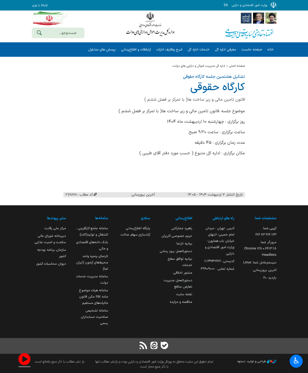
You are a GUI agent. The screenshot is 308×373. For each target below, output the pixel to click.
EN (226, 5)
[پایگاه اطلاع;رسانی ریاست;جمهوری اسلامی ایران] (258, 18)
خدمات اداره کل (199, 49)
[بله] (164, 346)
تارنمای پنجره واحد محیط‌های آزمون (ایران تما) (92, 262)
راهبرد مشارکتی (181, 228)
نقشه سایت (184, 294)
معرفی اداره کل (225, 49)
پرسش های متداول (102, 49)
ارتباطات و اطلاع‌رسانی (136, 49)
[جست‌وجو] (39, 33)
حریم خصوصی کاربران (176, 235)
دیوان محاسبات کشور (51, 263)
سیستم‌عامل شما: (259, 262)
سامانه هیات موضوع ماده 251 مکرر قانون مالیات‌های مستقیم (93, 296)
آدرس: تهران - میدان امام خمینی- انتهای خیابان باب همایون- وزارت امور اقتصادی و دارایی (219, 241)
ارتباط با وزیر (40, 5)
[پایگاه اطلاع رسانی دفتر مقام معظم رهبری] (270, 18)
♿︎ (296, 361)
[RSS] (143, 346)
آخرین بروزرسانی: (264, 270)
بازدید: (269, 277)
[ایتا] (154, 346)
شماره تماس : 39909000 (217, 268)
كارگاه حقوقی (217, 87)
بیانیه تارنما (184, 243)
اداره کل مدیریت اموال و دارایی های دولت (199, 66)
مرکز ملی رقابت (55, 228)
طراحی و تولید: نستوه (257, 361)
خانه (270, 49)
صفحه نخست (251, 49)
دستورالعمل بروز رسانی (176, 251)
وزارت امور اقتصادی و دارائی (150, 26)
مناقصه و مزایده (181, 301)
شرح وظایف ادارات (169, 49)
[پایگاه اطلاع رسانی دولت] (246, 18)
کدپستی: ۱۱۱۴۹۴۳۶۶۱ (219, 261)
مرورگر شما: (260, 248)
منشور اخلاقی (182, 272)
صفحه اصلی (237, 66)
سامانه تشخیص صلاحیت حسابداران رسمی (94, 317)
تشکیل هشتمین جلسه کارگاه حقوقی (214, 77)
